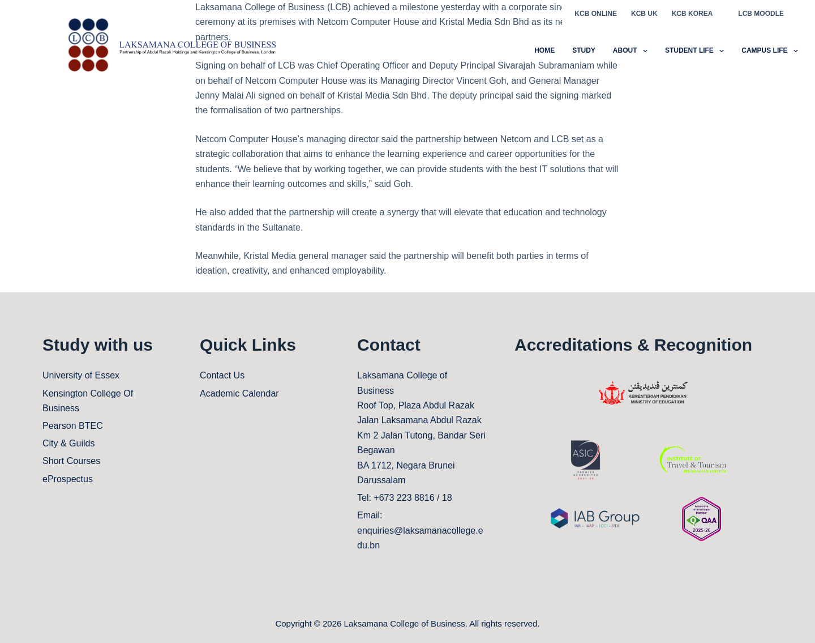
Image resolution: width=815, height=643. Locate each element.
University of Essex (80, 375)
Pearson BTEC (72, 426)
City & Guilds (68, 443)
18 (447, 498)
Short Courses (71, 461)
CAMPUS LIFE (769, 51)
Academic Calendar (239, 393)
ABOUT (632, 51)
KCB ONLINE (595, 14)
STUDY (583, 50)
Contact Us (222, 375)
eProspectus (67, 479)
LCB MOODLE (761, 14)
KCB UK (644, 14)
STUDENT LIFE (696, 51)
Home (544, 50)
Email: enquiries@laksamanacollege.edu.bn (420, 530)
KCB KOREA (692, 14)
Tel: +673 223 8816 (396, 498)
